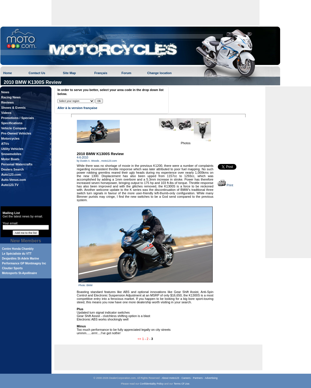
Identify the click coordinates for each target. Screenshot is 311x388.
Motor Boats (10, 159)
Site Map (69, 73)
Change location (159, 73)
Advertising (211, 378)
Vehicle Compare (14, 128)
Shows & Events (13, 107)
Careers (186, 378)
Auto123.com (11, 174)
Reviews (7, 102)
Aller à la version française (77, 108)
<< (139, 339)
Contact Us (37, 73)
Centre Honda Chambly (18, 248)
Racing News (11, 97)
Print (225, 185)
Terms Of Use (181, 383)
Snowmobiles (11, 154)
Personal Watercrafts (17, 164)
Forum (126, 73)
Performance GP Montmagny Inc (24, 263)
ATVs (5, 143)
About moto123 (170, 378)
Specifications (12, 123)
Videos (6, 112)
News (5, 92)
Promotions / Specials (17, 118)
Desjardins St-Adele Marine (20, 258)
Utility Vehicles (12, 149)
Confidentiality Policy (152, 383)
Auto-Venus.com (13, 179)
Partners (198, 378)
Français (100, 73)
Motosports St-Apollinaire (19, 273)
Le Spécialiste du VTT (16, 253)
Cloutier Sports (12, 268)
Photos (185, 143)
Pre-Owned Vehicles (16, 133)
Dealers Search (12, 169)
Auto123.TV (10, 185)
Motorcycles (10, 138)
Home (7, 73)
